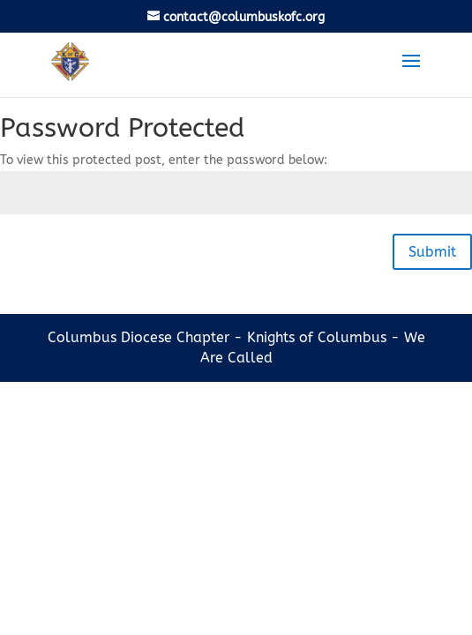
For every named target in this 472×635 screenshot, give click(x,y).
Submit (432, 251)
